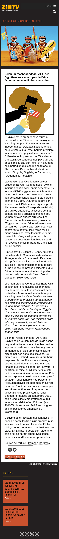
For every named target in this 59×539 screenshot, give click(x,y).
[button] (48, 6)
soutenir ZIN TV (14, 456)
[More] (15, 450)
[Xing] (10, 450)
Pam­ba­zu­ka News (39, 443)
